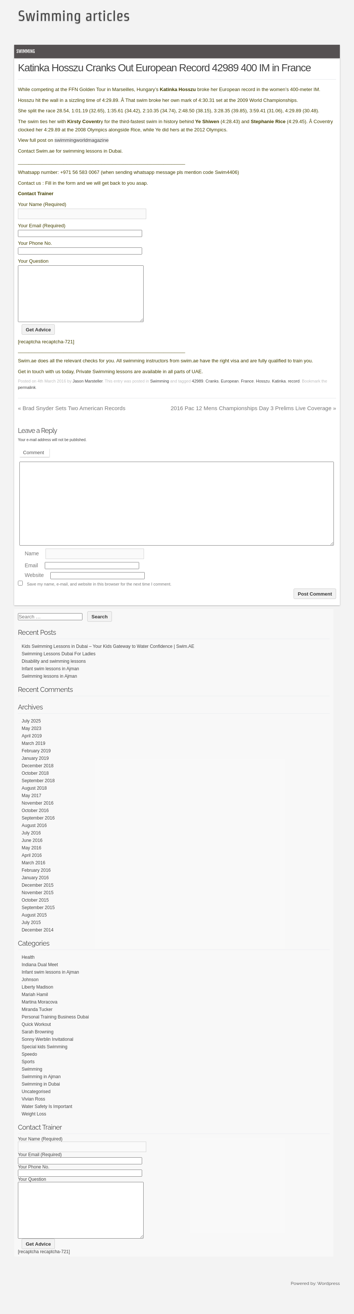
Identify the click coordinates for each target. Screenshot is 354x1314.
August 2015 (34, 926)
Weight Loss (34, 1125)
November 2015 (37, 903)
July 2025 (31, 732)
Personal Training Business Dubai (55, 1028)
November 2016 (37, 814)
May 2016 (31, 859)
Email (31, 577)
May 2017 (31, 806)
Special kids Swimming (45, 1058)
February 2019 (36, 762)
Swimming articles (74, 15)
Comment (33, 463)
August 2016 (34, 836)
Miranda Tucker (37, 1020)
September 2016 (38, 829)
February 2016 (36, 881)
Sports (28, 1073)
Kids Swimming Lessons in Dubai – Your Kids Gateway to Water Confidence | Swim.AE (108, 657)
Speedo (29, 1065)
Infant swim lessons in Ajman (50, 680)
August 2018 (34, 799)
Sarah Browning (37, 1043)
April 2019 (32, 747)
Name (32, 565)
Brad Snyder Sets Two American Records (71, 419)
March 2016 (33, 874)
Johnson (30, 990)
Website (34, 587)
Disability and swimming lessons (54, 672)
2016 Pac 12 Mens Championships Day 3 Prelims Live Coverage (253, 419)
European (230, 392)
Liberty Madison (37, 998)
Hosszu (263, 392)
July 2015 (31, 933)
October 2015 (35, 911)
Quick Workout (36, 1035)
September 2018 (38, 792)
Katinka (279, 392)
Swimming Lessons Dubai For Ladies (58, 665)
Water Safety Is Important (47, 1117)
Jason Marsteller (88, 392)
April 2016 (32, 866)
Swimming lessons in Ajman (49, 687)
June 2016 (32, 851)
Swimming (25, 51)
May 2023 (31, 739)
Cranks (212, 392)
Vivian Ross (33, 1110)
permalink (27, 398)
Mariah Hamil (35, 1005)
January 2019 (35, 769)
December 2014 (37, 941)
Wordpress (328, 1305)
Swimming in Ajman (41, 1087)
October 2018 (35, 784)
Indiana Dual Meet (40, 976)
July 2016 (31, 844)
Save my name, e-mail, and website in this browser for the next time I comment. (99, 595)
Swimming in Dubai (41, 1095)
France (247, 392)
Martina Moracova (39, 1013)
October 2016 (35, 821)
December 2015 (37, 896)
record (294, 392)
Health (28, 968)
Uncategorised (36, 1102)
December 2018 (37, 777)
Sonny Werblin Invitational (47, 1050)
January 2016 (35, 889)
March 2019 (33, 754)
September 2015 (38, 918)
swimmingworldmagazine (81, 140)
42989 (197, 392)
